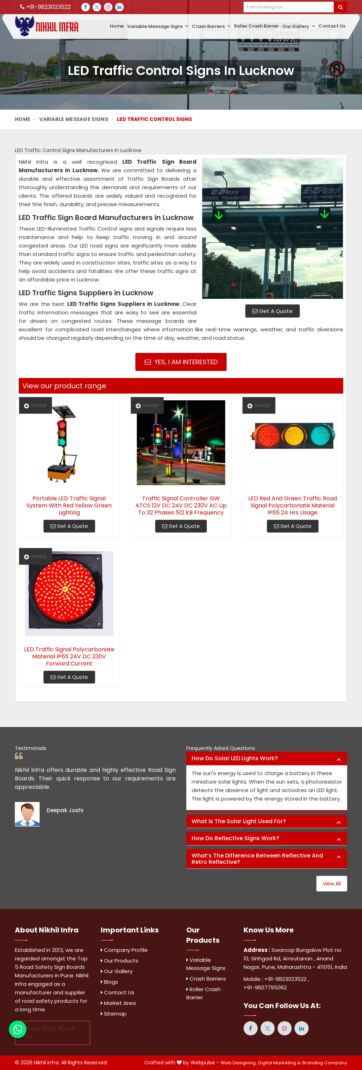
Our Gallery (298, 26)
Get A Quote (272, 311)
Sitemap (114, 1013)
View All (332, 883)
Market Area (118, 1003)
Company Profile (124, 950)
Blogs (109, 981)
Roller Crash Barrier (256, 26)
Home (117, 26)
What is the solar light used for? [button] (239, 821)
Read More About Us (50, 1032)
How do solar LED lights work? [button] (235, 758)
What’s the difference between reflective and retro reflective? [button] (257, 858)
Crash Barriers (211, 26)
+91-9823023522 (45, 7)
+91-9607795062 (265, 987)
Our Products (119, 960)
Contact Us (332, 26)
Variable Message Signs (157, 26)
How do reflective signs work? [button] (235, 838)
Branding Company (324, 1062)
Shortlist (35, 405)
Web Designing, (239, 1062)
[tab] (266, 759)
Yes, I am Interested (181, 361)
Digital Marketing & (279, 1062)
